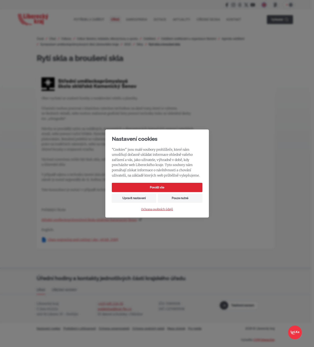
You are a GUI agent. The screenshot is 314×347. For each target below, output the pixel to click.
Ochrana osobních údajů (157, 209)
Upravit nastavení (134, 198)
